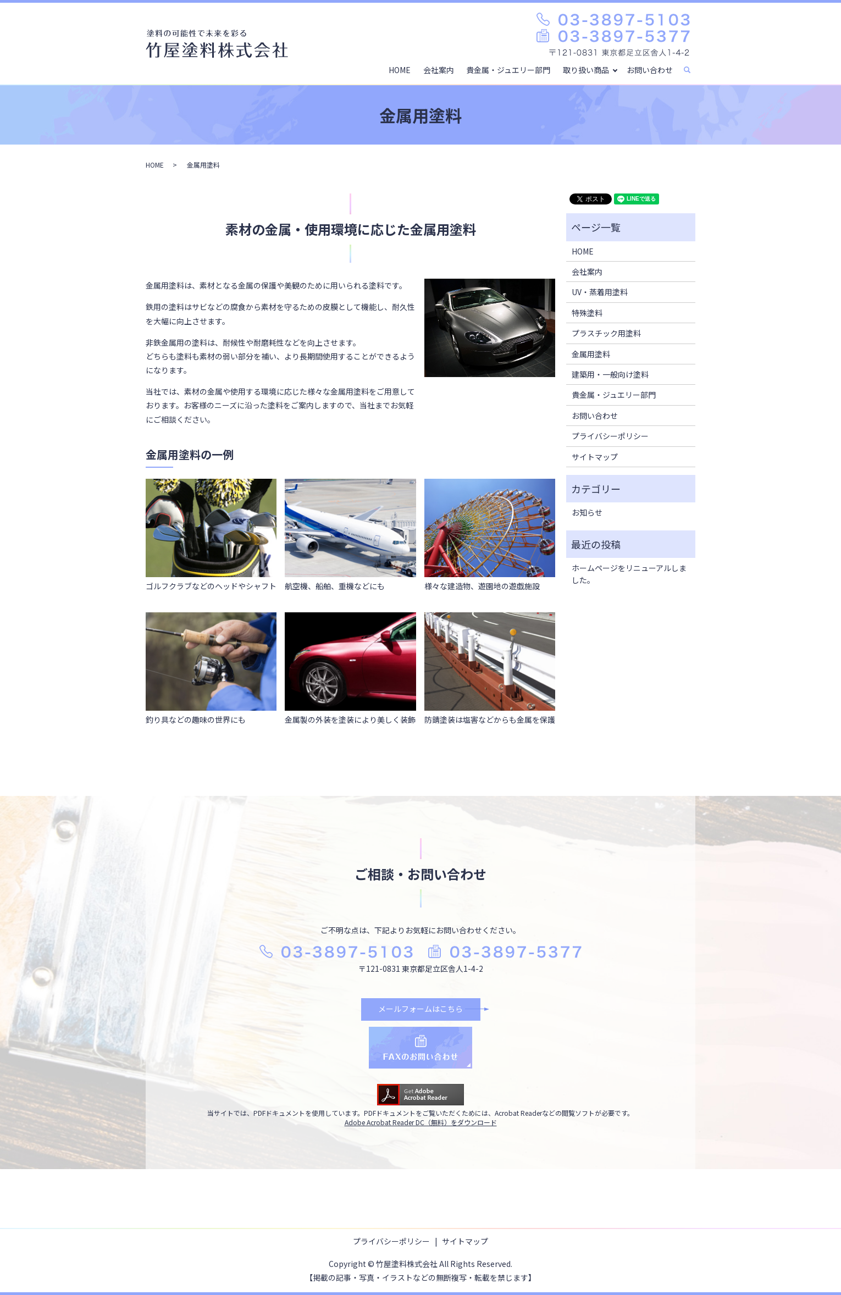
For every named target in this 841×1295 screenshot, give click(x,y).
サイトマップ (595, 456)
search (692, 69)
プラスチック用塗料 (606, 333)
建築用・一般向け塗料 (610, 374)
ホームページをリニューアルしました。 (629, 573)
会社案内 (438, 69)
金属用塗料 (591, 353)
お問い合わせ (650, 69)
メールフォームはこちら (420, 1008)
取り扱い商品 (586, 69)
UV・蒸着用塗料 (600, 291)
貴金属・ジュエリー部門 (508, 69)
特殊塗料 (587, 312)
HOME (400, 69)
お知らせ (587, 512)
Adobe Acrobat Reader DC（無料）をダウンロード (421, 1122)
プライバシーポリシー (610, 435)
